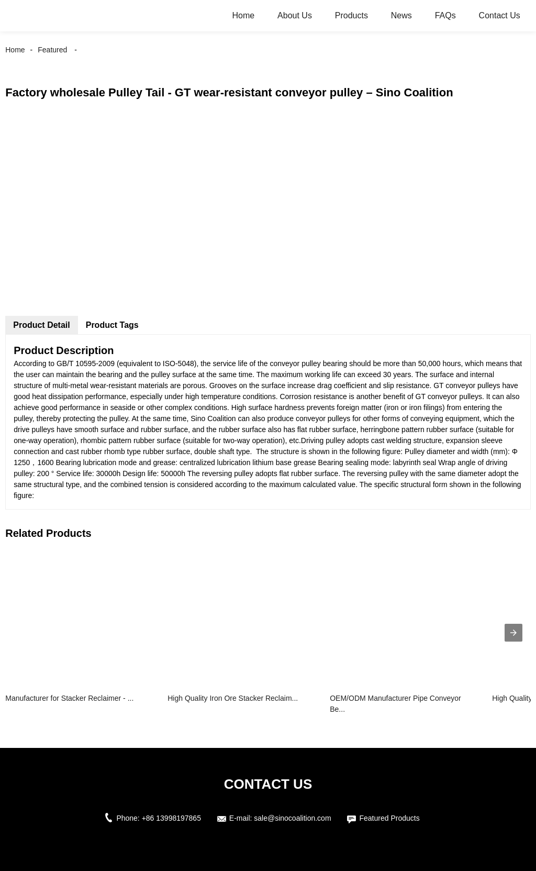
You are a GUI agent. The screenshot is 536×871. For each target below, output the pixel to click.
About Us (294, 15)
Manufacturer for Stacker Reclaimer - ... (69, 698)
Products (351, 15)
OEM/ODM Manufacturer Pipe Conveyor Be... (395, 703)
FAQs (445, 15)
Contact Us (499, 15)
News (401, 15)
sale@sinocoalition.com (292, 818)
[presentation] (513, 633)
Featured (52, 50)
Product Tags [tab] (112, 325)
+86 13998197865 (171, 818)
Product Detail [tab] (41, 325)
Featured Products (389, 818)
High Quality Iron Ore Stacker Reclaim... (233, 698)
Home (243, 15)
